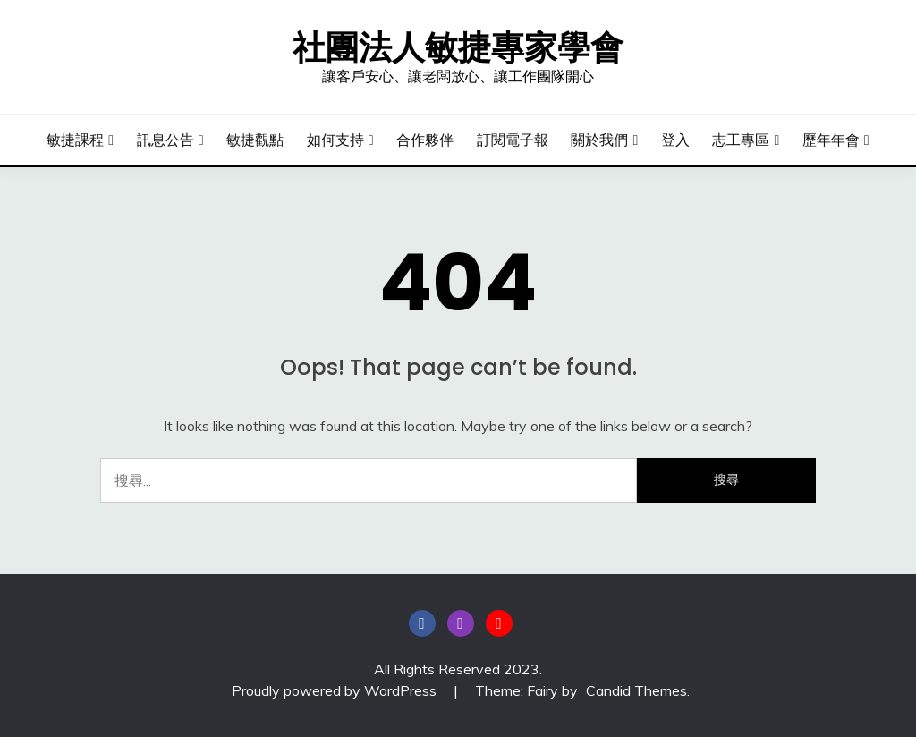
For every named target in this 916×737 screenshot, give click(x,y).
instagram (460, 623)
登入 (675, 139)
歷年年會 (831, 139)
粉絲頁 (422, 623)
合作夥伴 (425, 139)
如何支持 (335, 139)
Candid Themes (636, 690)
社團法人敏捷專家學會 (458, 47)
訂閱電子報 (512, 139)
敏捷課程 (75, 139)
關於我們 (599, 139)
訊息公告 (165, 139)
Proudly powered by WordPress (336, 690)
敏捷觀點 (255, 139)
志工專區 (740, 139)
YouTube (499, 623)
